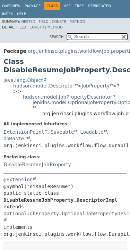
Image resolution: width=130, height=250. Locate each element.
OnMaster (15, 138)
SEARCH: (57, 37)
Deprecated (99, 6)
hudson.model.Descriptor (44, 86)
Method (77, 22)
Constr (59, 22)
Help (21, 14)
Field (43, 22)
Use (67, 6)
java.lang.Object (23, 80)
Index (7, 14)
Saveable (62, 132)
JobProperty (95, 86)
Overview (11, 6)
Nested (28, 22)
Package (33, 6)
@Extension (18, 179)
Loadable (91, 132)
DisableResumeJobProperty (37, 164)
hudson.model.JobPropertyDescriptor (67, 97)
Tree (79, 6)
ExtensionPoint (23, 132)
